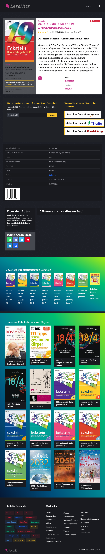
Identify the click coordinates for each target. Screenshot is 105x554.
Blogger (67, 513)
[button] (98, 6)
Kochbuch (35, 522)
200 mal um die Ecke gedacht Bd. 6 (8, 296)
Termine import (70, 534)
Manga (35, 536)
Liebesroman (22, 527)
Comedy (25, 536)
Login (82, 529)
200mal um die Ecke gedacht (82, 293)
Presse (66, 531)
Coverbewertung (52, 534)
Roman (28, 513)
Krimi (8, 517)
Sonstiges (31, 540)
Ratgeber (95, 21)
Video (48, 523)
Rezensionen (51, 527)
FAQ (82, 515)
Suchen (52, 115)
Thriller (9, 513)
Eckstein (9, 85)
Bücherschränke (70, 524)
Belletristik (19, 540)
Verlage (67, 527)
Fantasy (9, 527)
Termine (49, 530)
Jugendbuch (11, 522)
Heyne (68, 88)
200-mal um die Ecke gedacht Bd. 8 (57, 296)
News (48, 512)
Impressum (84, 523)
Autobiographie (12, 536)
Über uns (84, 512)
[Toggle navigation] (90, 6)
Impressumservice (53, 541)
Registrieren (85, 532)
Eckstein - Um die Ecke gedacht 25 (94, 293)
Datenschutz (85, 526)
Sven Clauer (95, 550)
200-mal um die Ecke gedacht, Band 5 (69, 296)
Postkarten (50, 538)
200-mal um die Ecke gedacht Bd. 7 (45, 296)
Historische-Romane (26, 531)
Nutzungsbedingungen (89, 519)
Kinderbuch (30, 517)
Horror (19, 513)
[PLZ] (33, 115)
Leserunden (51, 519)
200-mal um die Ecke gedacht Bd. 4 (33, 296)
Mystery (18, 517)
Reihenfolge (51, 516)
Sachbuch (10, 531)
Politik (33, 527)
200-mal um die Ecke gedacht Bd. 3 (21, 296)
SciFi (8, 540)
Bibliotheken (69, 516)
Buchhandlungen (71, 520)
